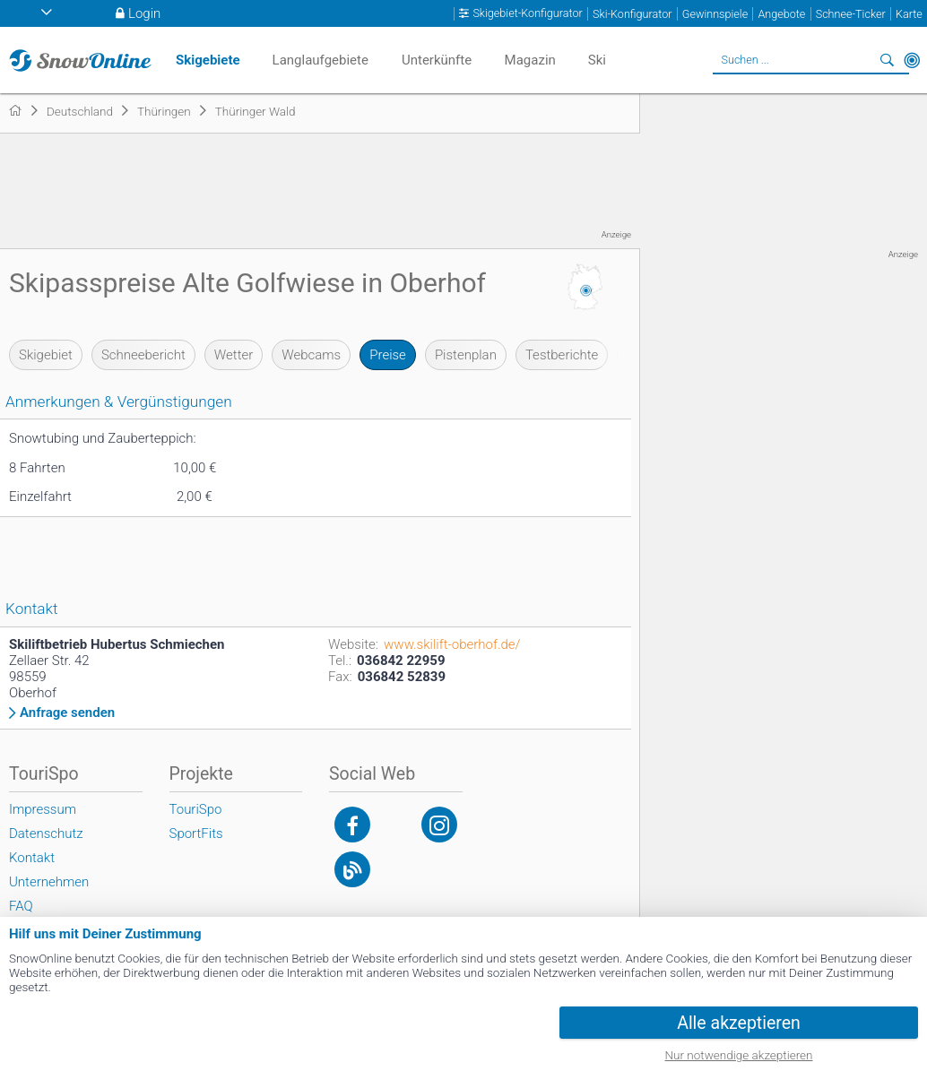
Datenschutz (46, 833)
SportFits (196, 833)
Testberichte (561, 355)
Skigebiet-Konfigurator (527, 13)
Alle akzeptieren (739, 1023)
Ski (597, 60)
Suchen (886, 60)
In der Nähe (911, 60)
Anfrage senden (67, 713)
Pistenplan (466, 355)
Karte (909, 14)
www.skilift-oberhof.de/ (452, 644)
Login (144, 13)
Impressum (42, 809)
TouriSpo (195, 809)
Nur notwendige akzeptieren (739, 1055)
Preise (387, 355)
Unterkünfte (437, 60)
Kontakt (32, 858)
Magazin (530, 60)
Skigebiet (46, 355)
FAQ (21, 906)
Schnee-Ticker (851, 14)
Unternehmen (49, 882)
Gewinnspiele (715, 14)
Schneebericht (143, 355)
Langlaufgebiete (320, 60)
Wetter (233, 355)
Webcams (311, 355)
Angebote (781, 14)
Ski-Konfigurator (632, 14)
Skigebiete (208, 60)
